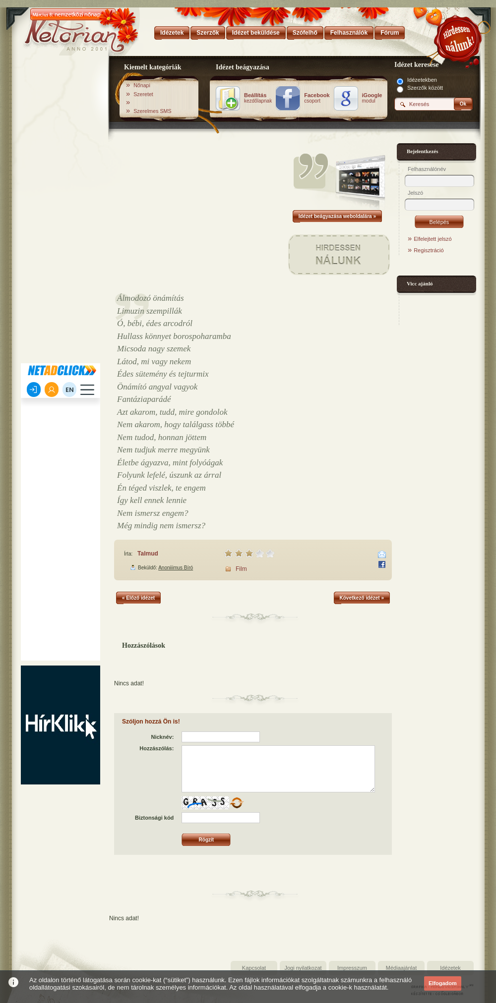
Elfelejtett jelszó (432, 239)
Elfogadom (443, 983)
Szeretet (143, 94)
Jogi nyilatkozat (302, 968)
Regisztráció (429, 250)
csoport (316, 98)
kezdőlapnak (258, 98)
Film (241, 568)
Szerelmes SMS (152, 111)
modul (372, 98)
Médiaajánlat (401, 968)
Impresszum (352, 968)
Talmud (147, 553)
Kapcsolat (254, 968)
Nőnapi (141, 85)
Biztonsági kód (154, 818)
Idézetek (450, 968)
